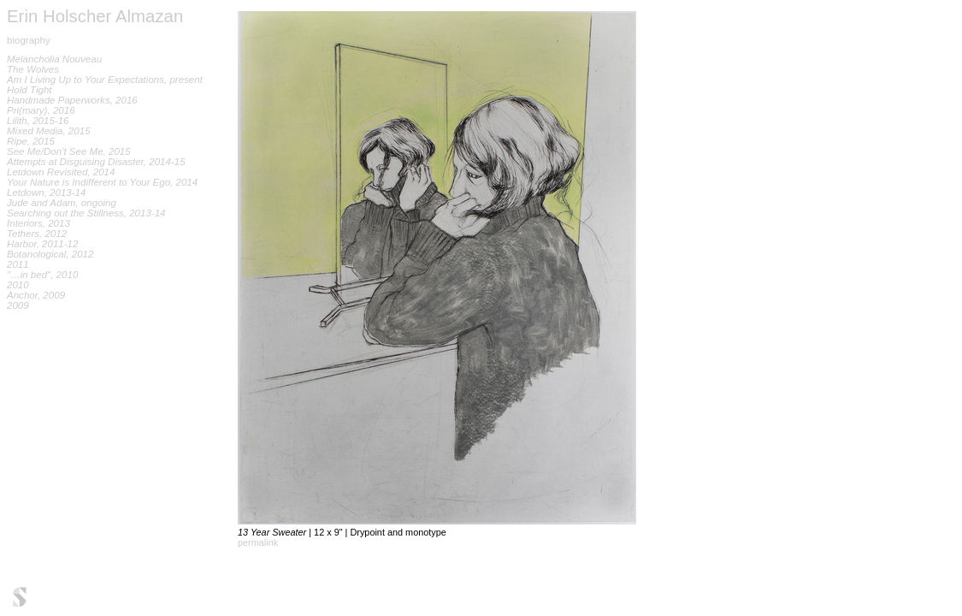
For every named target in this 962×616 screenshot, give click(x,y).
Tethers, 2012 (37, 233)
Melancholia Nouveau (54, 59)
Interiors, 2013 (38, 223)
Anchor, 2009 (36, 295)
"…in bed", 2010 (42, 275)
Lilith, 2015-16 (38, 121)
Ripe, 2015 (31, 141)
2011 (18, 264)
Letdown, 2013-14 (46, 192)
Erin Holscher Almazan (95, 16)
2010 (18, 285)
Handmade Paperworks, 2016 (72, 100)
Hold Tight (29, 90)
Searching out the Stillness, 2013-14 (86, 213)
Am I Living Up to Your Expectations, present (105, 79)
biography (28, 40)
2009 (18, 305)
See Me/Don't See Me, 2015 (69, 151)
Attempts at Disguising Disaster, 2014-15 (96, 162)
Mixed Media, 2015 (49, 131)
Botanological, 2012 (50, 254)
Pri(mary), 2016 (41, 110)
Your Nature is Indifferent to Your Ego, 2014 (102, 182)
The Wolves (33, 69)
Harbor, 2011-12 (42, 244)
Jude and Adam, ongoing (61, 203)
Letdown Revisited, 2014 (61, 172)
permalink (258, 542)
